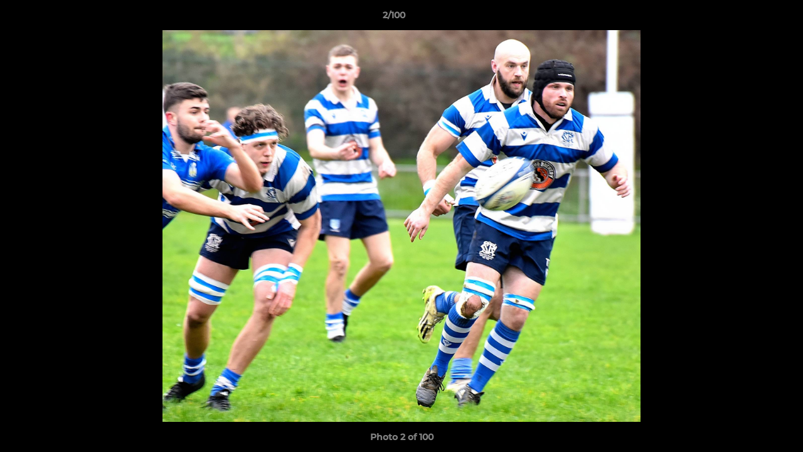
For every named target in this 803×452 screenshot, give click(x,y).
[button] (750, 18)
